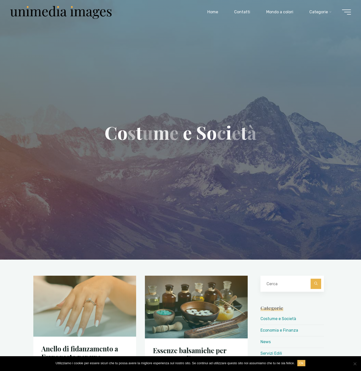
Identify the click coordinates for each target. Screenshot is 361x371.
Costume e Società (278, 318)
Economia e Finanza (279, 330)
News (265, 341)
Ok (301, 363)
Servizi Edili (271, 353)
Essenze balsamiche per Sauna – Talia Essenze (189, 354)
